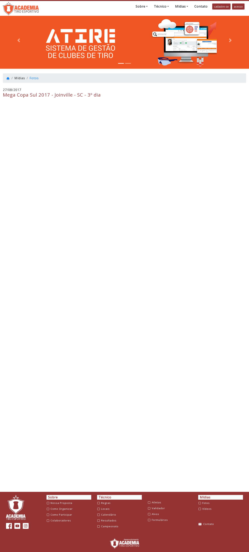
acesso (238, 6)
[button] (141, 6)
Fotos (34, 78)
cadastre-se (221, 6)
